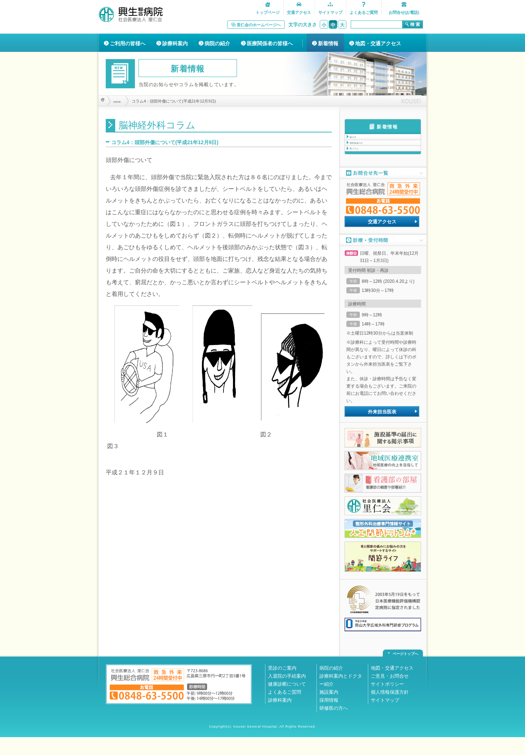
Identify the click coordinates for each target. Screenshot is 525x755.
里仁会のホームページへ (259, 25)
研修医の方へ (333, 726)
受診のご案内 (282, 686)
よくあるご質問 (284, 710)
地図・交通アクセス (378, 43)
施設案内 (328, 710)
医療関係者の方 (365, 151)
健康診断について (287, 702)
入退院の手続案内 (287, 694)
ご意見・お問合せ (390, 694)
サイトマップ (385, 718)
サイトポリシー (387, 702)
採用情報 (328, 718)
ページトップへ (405, 672)
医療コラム (361, 163)
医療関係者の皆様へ (270, 43)
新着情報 (328, 43)
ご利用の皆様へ (127, 43)
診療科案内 (175, 43)
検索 (415, 24)
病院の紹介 (217, 43)
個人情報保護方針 (390, 710)
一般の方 (359, 140)
